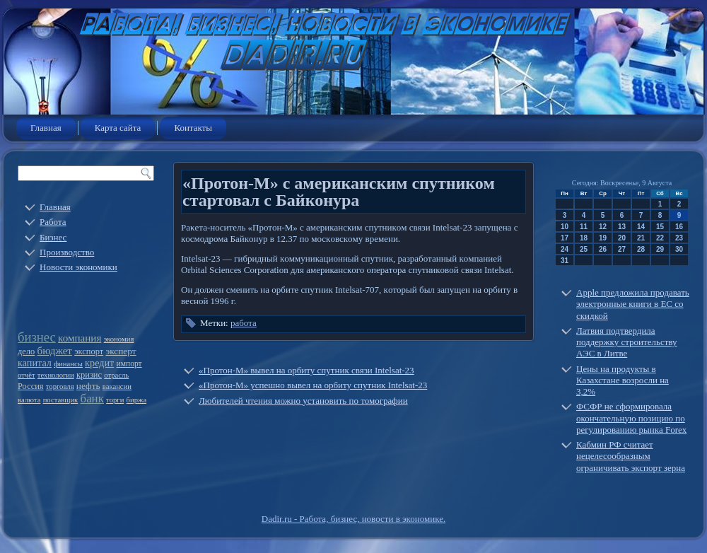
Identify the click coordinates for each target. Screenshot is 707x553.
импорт (129, 363)
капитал (35, 362)
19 (603, 238)
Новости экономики (78, 267)
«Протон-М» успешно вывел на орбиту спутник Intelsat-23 (313, 385)
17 (564, 238)
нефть (88, 385)
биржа (137, 400)
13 (622, 227)
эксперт (120, 351)
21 (641, 238)
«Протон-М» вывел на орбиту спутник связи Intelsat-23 (306, 370)
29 (660, 249)
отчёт (26, 375)
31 (564, 260)
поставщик (60, 400)
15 (660, 227)
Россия (31, 386)
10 (564, 227)
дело (26, 351)
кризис (89, 375)
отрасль (116, 375)
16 (679, 227)
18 (584, 238)
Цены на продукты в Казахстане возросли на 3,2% (622, 380)
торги (115, 400)
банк (92, 398)
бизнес (37, 337)
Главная (46, 127)
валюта (29, 400)
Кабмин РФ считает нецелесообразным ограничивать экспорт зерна (630, 456)
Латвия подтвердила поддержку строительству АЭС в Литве (626, 342)
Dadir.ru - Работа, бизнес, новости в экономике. (353, 518)
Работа (53, 221)
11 (584, 227)
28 (641, 249)
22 (660, 238)
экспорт (88, 351)
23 (679, 238)
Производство (67, 252)
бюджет (54, 350)
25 (584, 249)
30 (679, 249)
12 (603, 227)
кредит (99, 362)
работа (243, 323)
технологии (55, 375)
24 (564, 249)
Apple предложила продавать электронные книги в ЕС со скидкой (632, 304)
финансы (68, 364)
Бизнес (53, 237)
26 (603, 249)
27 (622, 249)
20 (622, 238)
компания (79, 338)
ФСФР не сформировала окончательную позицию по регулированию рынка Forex (631, 418)
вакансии (117, 386)
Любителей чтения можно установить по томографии (303, 400)
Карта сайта (118, 127)
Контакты (193, 127)
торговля (60, 386)
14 (641, 227)
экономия (119, 339)
